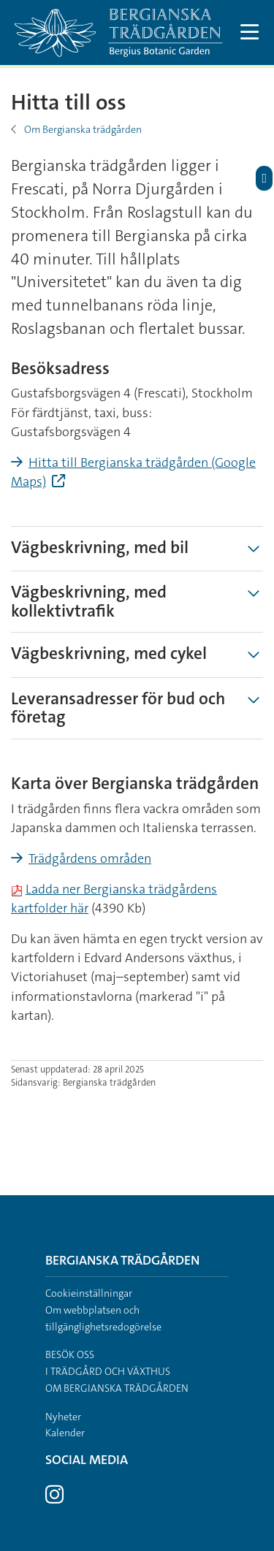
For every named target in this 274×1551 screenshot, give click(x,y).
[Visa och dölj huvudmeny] (250, 32)
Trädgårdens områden (89, 858)
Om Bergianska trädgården (83, 129)
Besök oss (69, 1354)
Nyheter (63, 1416)
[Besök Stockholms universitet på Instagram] (54, 1498)
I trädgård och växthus (107, 1371)
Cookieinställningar (88, 1293)
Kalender (65, 1432)
